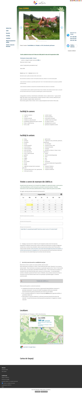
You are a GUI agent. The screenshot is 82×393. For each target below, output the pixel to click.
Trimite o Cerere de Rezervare (10, 45)
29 (55, 209)
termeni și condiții (5, 379)
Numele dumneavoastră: (25, 221)
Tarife (7, 30)
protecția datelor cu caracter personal (10, 381)
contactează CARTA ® (6, 385)
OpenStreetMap (56, 343)
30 (61, 209)
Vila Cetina (4, 371)
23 (61, 207)
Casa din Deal (5, 369)
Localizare (8, 38)
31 (25, 211)
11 (32, 204)
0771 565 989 (73, 36)
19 (37, 207)
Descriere (8, 33)
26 (37, 209)
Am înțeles (37, 391)
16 (61, 204)
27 (43, 209)
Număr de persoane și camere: (27, 215)
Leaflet (48, 343)
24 (25, 209)
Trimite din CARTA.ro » (43, 281)
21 (49, 207)
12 (37, 204)
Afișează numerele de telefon (10, 41)
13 (43, 204)
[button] (41, 328)
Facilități (8, 35)
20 (43, 207)
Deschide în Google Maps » (28, 347)
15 (55, 204)
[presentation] (28, 257)
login (3, 387)
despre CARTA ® (5, 377)
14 (49, 204)
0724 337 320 (73, 40)
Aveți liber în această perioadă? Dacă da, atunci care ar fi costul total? (41, 233)
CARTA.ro (4, 375)
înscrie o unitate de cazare (8, 383)
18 (32, 207)
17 (25, 207)
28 (49, 209)
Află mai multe (44, 391)
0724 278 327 (73, 38)
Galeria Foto (8, 28)
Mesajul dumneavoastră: (25, 227)
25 (32, 209)
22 (55, 207)
